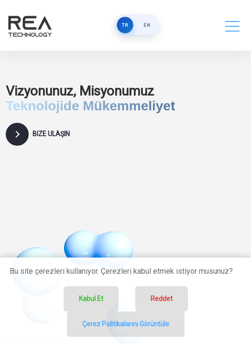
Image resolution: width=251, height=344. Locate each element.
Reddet (162, 298)
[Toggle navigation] (232, 25)
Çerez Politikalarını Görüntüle (125, 324)
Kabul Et (91, 298)
